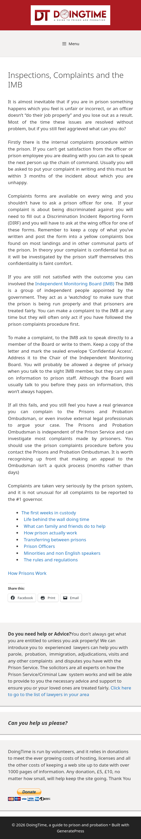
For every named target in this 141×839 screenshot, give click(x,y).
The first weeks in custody (48, 513)
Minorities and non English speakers (62, 553)
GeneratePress (70, 830)
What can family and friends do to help (64, 526)
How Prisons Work (27, 573)
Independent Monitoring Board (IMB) (74, 284)
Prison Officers (39, 546)
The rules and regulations (49, 560)
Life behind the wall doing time (56, 519)
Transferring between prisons (53, 540)
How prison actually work (50, 533)
